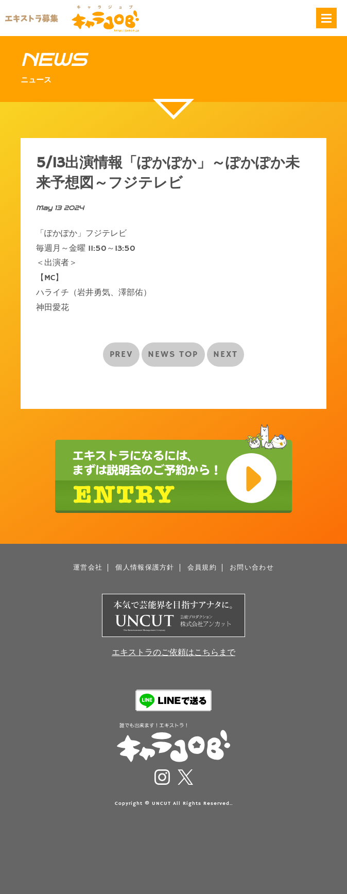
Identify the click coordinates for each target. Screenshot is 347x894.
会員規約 (202, 567)
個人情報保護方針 (144, 567)
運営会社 (87, 567)
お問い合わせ (252, 567)
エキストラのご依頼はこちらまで (173, 653)
